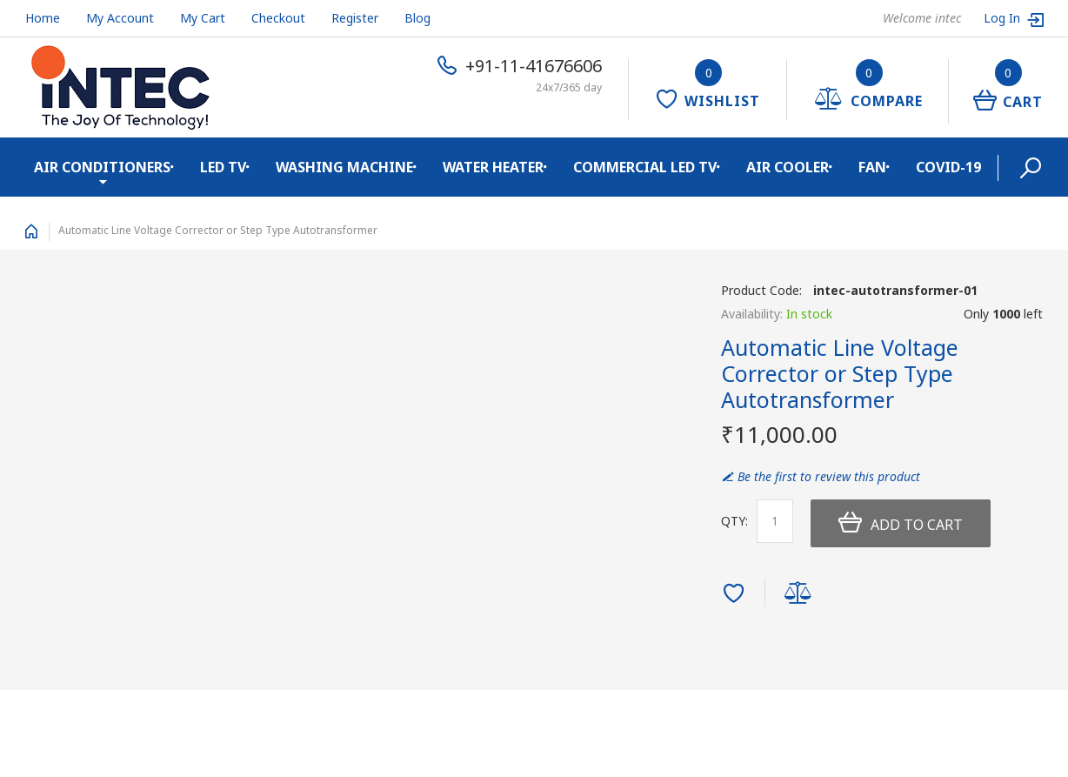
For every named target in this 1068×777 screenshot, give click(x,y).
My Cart (202, 18)
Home (42, 18)
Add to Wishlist (736, 594)
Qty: (734, 520)
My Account (120, 18)
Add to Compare (801, 594)
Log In (1004, 18)
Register (354, 18)
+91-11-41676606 (533, 65)
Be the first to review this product (829, 476)
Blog (417, 18)
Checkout (278, 18)
